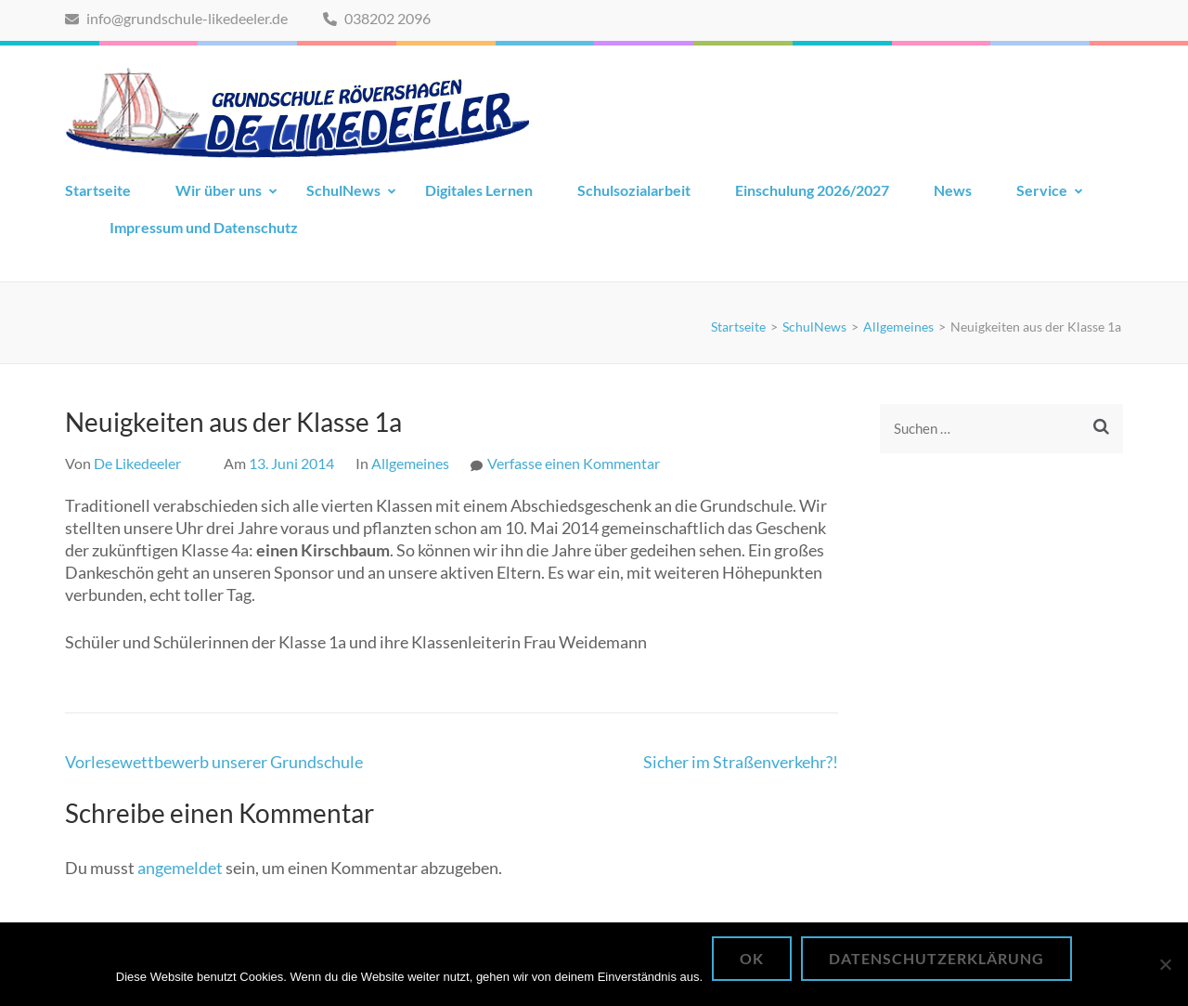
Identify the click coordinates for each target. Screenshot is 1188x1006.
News (953, 190)
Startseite (98, 190)
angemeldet (180, 867)
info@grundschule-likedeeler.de (176, 18)
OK (752, 958)
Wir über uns (218, 190)
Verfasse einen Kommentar (573, 463)
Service (1041, 190)
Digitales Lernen (479, 190)
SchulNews (343, 190)
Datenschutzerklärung (936, 958)
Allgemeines (410, 463)
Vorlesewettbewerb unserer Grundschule (214, 761)
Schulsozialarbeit (634, 190)
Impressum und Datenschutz (204, 227)
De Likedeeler (137, 463)
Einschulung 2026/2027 (812, 190)
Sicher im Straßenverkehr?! (740, 761)
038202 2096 (377, 18)
